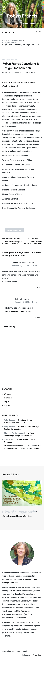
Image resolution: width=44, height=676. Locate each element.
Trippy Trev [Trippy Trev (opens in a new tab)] (37, 655)
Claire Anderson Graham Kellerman (17, 446)
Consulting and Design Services (17, 516)
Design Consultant (10, 59)
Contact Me (8, 398)
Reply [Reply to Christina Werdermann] (39, 288)
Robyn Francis (22, 16)
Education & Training (27, 511)
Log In (6, 402)
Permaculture (7, 513)
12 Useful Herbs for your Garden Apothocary (12, 241)
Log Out (7, 405)
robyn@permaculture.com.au (18, 311)
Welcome (7, 394)
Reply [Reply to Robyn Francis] (39, 317)
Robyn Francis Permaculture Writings (32, 241)
